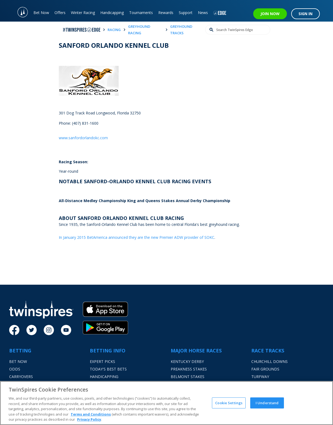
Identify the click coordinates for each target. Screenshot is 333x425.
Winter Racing (83, 12)
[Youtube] (66, 330)
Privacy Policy (89, 419)
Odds (14, 369)
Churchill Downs (269, 361)
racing (114, 29)
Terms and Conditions (91, 414)
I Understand (267, 402)
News (203, 12)
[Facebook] (14, 330)
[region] (166, 403)
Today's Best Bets (108, 369)
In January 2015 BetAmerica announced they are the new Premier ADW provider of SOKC (136, 237)
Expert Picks (102, 361)
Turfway (260, 376)
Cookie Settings (228, 402)
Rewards (165, 12)
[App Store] (105, 311)
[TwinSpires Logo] (20, 11)
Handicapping (112, 12)
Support (186, 12)
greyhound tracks (181, 29)
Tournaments (141, 12)
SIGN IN (305, 13)
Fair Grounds (265, 369)
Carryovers (21, 376)
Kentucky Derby (187, 361)
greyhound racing (139, 29)
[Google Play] (105, 327)
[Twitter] (31, 330)
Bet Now (41, 12)
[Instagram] (49, 330)
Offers (60, 12)
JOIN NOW (270, 13)
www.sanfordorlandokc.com (83, 137)
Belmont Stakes (187, 376)
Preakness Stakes (189, 369)
